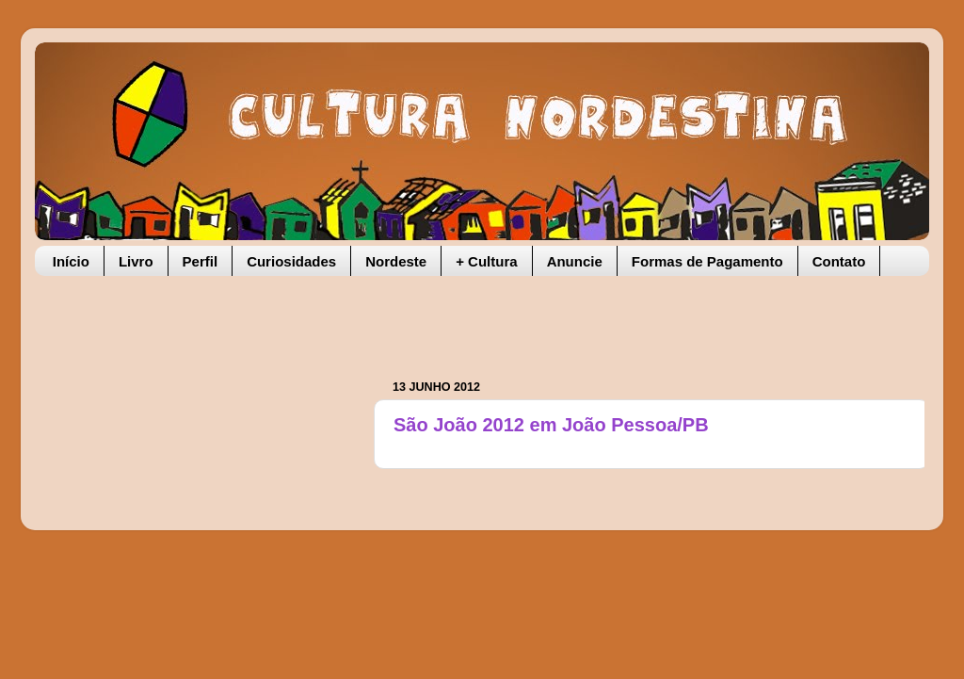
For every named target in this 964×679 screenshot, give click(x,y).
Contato (839, 261)
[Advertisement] (613, 318)
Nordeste (395, 261)
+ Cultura (486, 261)
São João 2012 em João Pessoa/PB (551, 424)
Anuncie (574, 261)
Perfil (200, 261)
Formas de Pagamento (707, 261)
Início (71, 261)
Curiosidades (291, 261)
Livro (136, 261)
